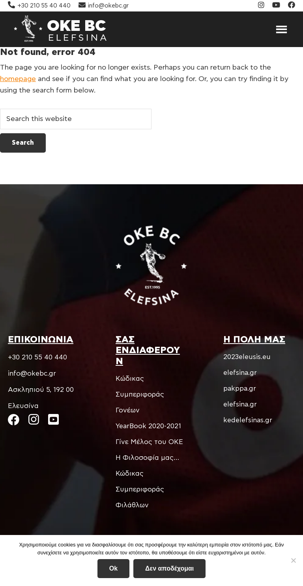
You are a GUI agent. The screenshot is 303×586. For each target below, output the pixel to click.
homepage (18, 79)
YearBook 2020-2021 (148, 426)
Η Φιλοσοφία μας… (147, 457)
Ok (113, 568)
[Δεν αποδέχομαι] (293, 560)
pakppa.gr (239, 388)
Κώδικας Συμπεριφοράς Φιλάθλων (140, 489)
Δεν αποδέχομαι (169, 568)
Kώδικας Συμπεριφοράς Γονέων (140, 394)
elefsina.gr (240, 372)
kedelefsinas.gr (247, 420)
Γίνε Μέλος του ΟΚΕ (149, 442)
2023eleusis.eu (247, 356)
